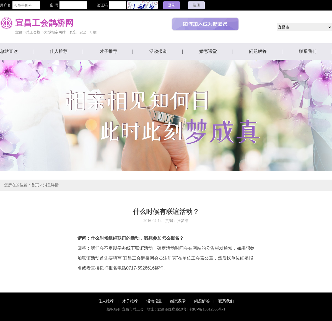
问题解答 (258, 51)
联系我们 (308, 51)
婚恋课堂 (208, 51)
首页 (35, 185)
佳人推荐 (59, 51)
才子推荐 (108, 51)
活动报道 (158, 51)
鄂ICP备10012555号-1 (207, 309)
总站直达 (9, 51)
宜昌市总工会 (133, 309)
